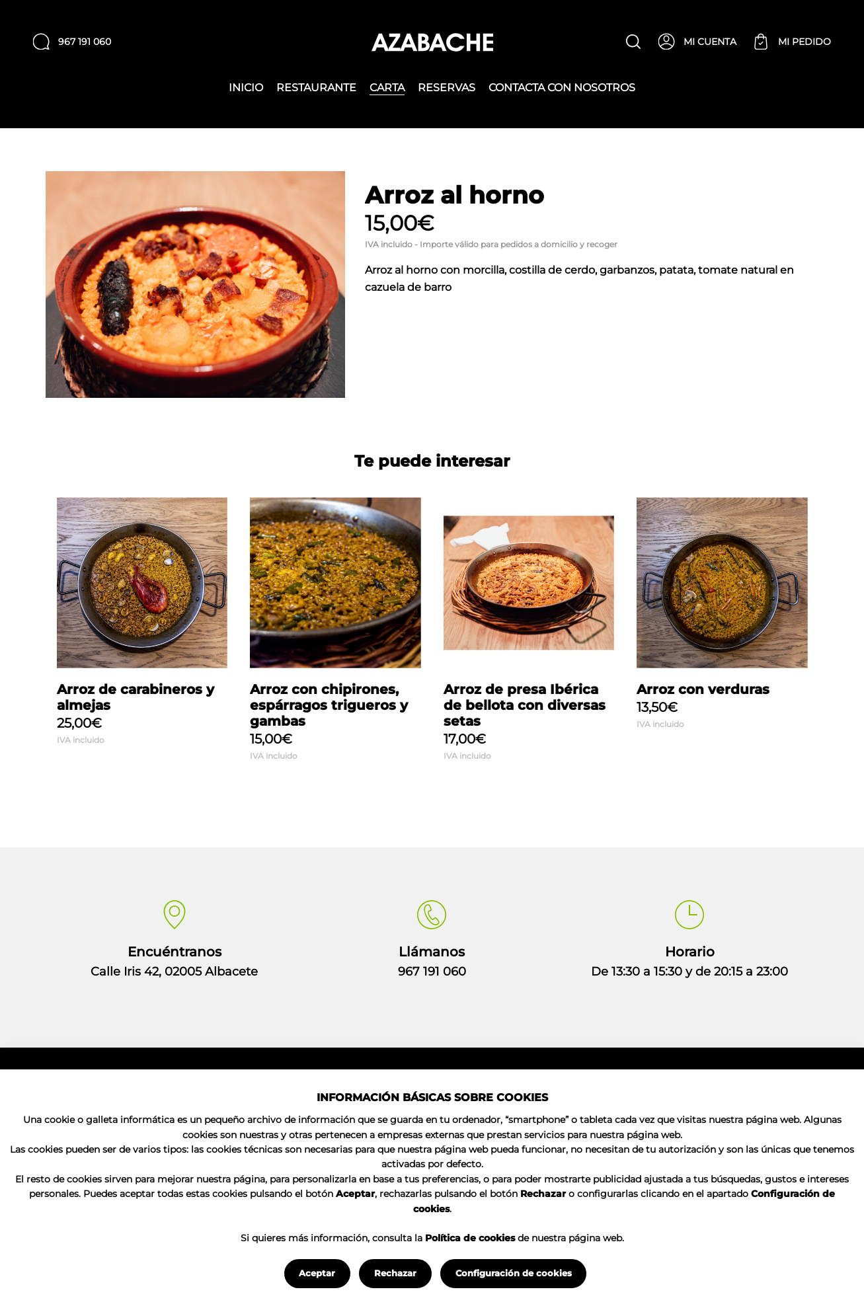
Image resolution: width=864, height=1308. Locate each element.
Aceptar (317, 1273)
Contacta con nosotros (562, 88)
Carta (387, 88)
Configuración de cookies (513, 1273)
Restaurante (316, 88)
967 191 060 (432, 971)
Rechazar (395, 1273)
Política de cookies (470, 1238)
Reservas (446, 88)
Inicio (246, 88)
